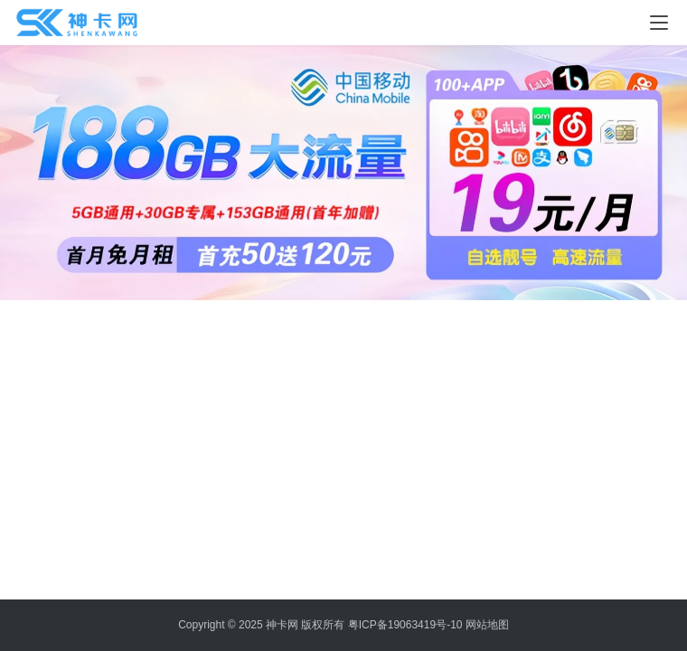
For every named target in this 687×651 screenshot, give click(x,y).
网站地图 (487, 624)
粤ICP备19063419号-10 (405, 624)
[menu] (659, 22)
